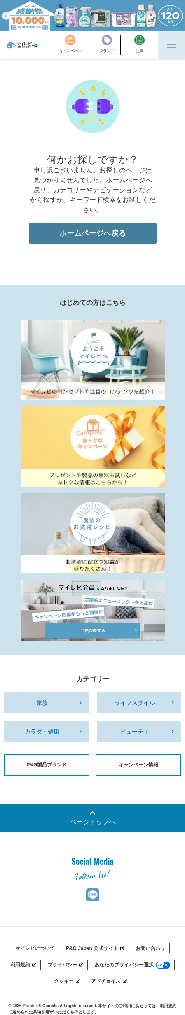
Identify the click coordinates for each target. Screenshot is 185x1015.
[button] (6, 15)
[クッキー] (69, 981)
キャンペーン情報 (138, 765)
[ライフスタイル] (139, 702)
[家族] (46, 702)
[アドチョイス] (111, 981)
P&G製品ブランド (46, 765)
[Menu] (171, 45)
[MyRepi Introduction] (93, 360)
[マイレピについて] (37, 948)
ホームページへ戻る (92, 233)
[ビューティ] (139, 731)
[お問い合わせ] (153, 948)
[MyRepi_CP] (93, 446)
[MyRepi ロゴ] (22, 45)
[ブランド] (110, 45)
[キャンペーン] (72, 45)
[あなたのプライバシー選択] (134, 965)
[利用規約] (25, 965)
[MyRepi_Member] (93, 610)
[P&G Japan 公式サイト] (97, 948)
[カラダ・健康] (46, 731)
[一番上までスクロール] (92, 818)
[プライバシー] (67, 965)
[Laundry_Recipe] (93, 533)
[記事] (139, 45)
